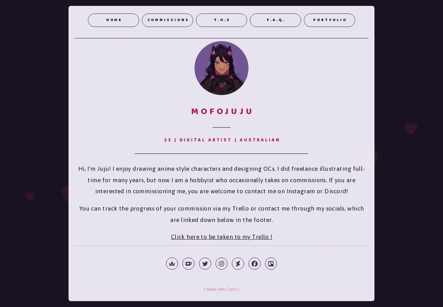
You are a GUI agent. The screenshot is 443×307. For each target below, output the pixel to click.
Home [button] (114, 20)
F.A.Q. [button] (276, 20)
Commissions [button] (168, 20)
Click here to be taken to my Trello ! (221, 236)
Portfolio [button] (330, 20)
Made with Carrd (221, 289)
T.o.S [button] (222, 20)
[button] (172, 264)
